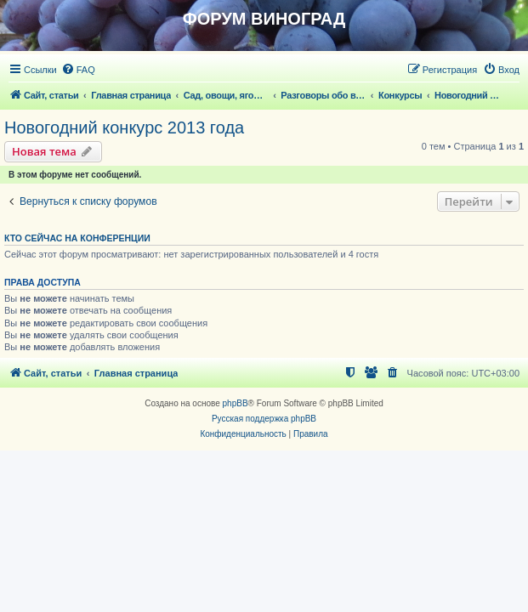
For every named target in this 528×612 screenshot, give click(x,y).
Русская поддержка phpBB (264, 418)
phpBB (235, 403)
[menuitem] (78, 70)
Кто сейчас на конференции (77, 238)
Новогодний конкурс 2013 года (124, 127)
